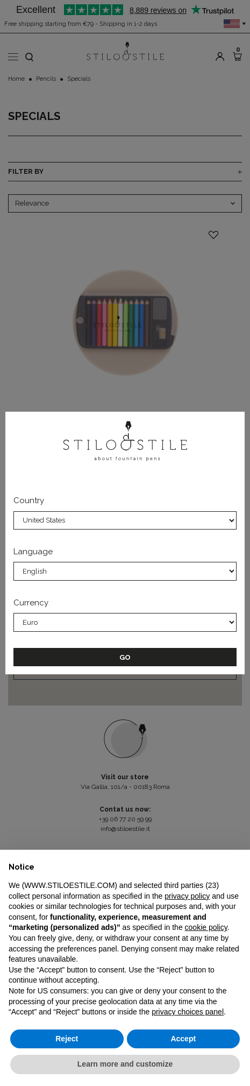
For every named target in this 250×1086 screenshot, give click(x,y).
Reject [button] (66, 1038)
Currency (30, 603)
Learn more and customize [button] (125, 1064)
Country (28, 500)
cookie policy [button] (206, 927)
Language (33, 551)
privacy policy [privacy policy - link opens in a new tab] (187, 896)
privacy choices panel (188, 1011)
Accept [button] (183, 1038)
